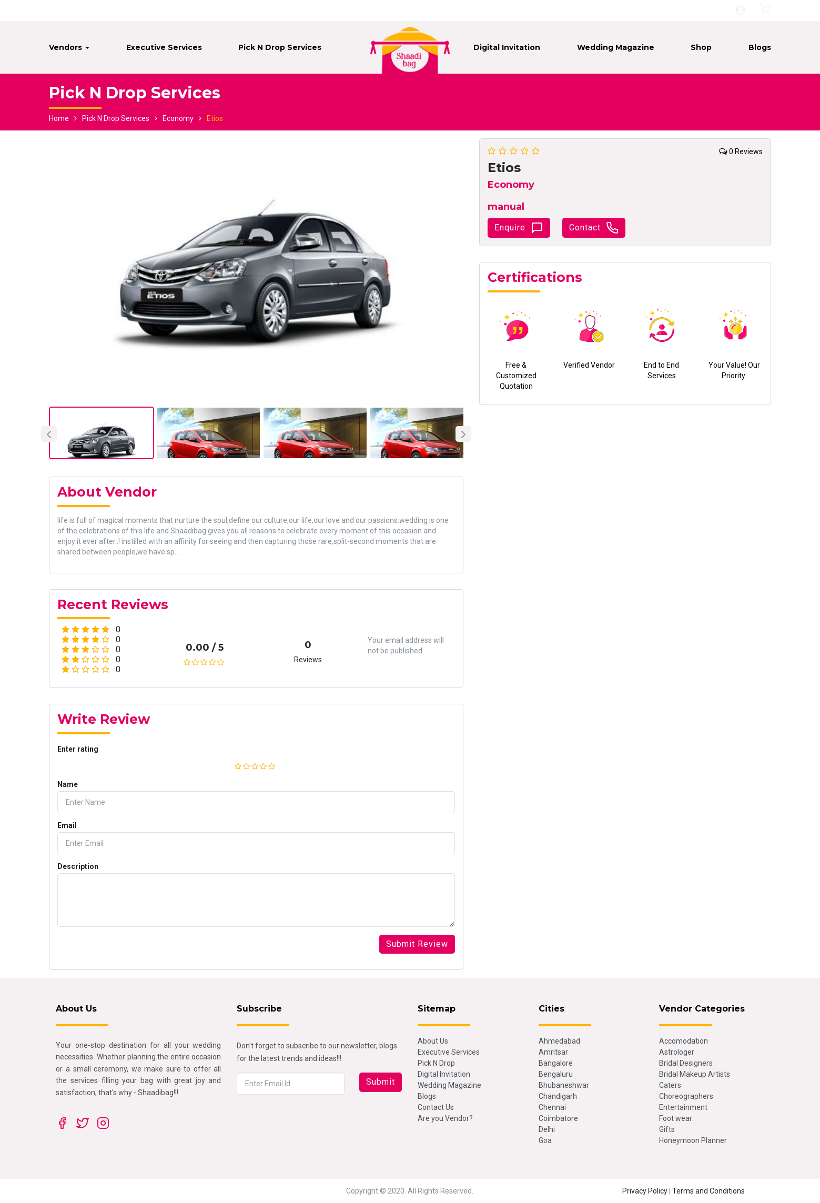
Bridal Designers (686, 1063)
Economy (178, 118)
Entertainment (683, 1107)
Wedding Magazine (615, 47)
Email (67, 825)
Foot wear (675, 1118)
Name (67, 784)
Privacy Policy (644, 1191)
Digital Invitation (506, 47)
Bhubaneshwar (564, 1085)
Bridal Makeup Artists (694, 1074)
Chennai (552, 1107)
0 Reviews (741, 151)
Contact (594, 227)
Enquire (518, 227)
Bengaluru (556, 1074)
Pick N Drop (436, 1063)
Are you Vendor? (445, 1118)
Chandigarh (558, 1096)
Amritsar (553, 1052)
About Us (433, 1041)
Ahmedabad (559, 1041)
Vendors (69, 47)
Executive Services (164, 47)
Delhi (547, 1129)
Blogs (759, 47)
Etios (215, 118)
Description (77, 866)
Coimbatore (558, 1118)
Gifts (667, 1129)
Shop (701, 47)
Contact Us (436, 1107)
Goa (545, 1140)
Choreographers (686, 1096)
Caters (670, 1085)
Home (59, 118)
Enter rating (77, 749)
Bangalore (556, 1063)
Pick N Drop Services (279, 47)
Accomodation (683, 1041)
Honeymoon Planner (693, 1140)
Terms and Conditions (708, 1191)
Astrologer (676, 1052)
